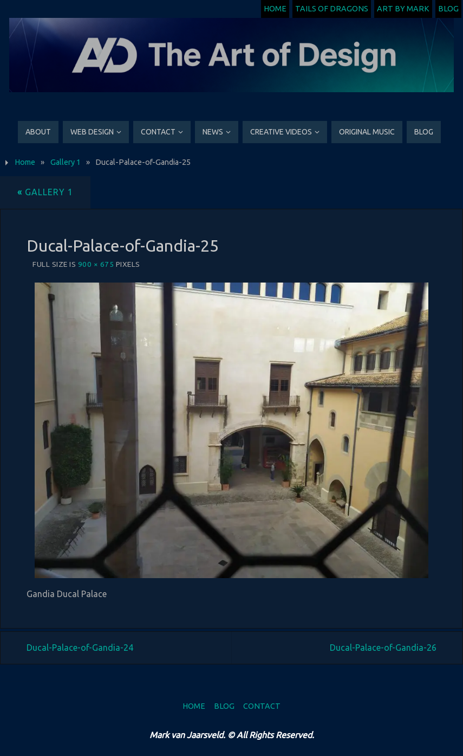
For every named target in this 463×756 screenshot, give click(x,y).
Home (275, 8)
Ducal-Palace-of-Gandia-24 (80, 647)
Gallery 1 (65, 162)
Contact (262, 706)
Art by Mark (403, 8)
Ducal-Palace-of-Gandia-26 (383, 647)
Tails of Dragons (331, 8)
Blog (448, 8)
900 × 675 (96, 264)
